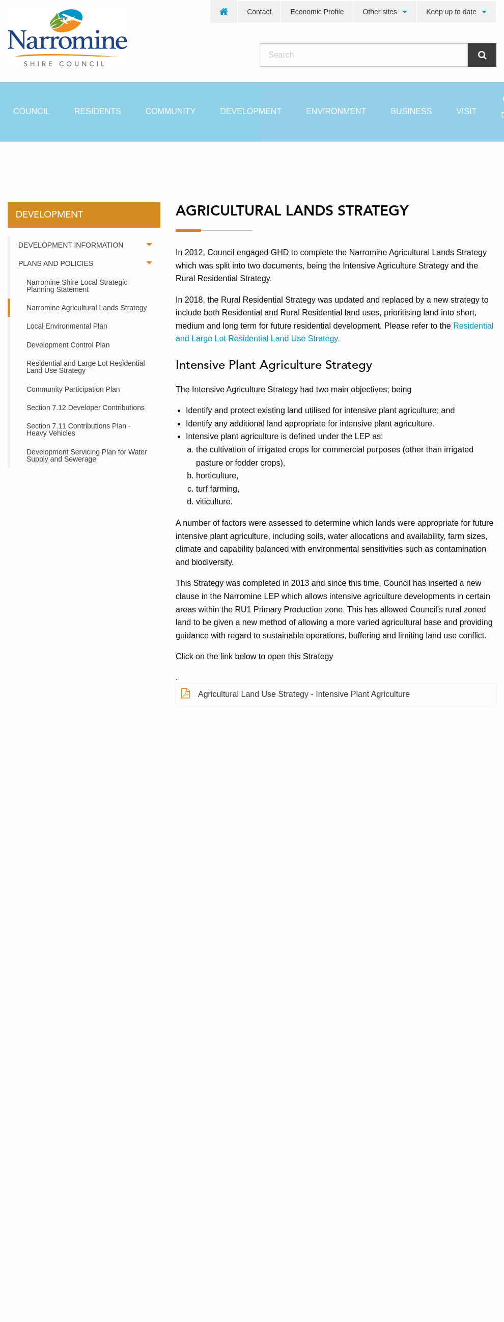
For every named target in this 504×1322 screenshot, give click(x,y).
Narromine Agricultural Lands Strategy (86, 308)
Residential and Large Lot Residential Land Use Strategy (85, 366)
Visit (466, 111)
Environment (336, 111)
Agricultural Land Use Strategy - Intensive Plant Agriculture (295, 694)
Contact (259, 12)
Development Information (70, 245)
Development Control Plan (67, 345)
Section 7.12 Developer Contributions (85, 407)
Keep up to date (451, 12)
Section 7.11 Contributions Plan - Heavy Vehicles (78, 429)
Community (171, 111)
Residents (97, 111)
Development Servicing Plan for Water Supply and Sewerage (86, 455)
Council (31, 111)
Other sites (379, 12)
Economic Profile (317, 12)
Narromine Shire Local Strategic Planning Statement (76, 285)
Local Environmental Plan (66, 326)
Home (25, 159)
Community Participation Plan (73, 389)
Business (411, 111)
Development (251, 111)
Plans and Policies (55, 263)
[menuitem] (224, 11)
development (86, 159)
